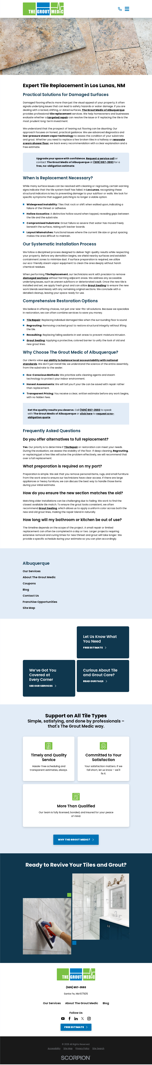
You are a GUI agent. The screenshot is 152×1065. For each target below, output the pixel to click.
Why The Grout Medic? (76, 839)
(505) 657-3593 (76, 987)
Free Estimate (76, 1027)
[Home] (43, 8)
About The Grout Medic (81, 1003)
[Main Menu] (127, 9)
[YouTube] (63, 1018)
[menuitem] (76, 571)
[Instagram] (89, 1018)
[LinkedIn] (76, 1018)
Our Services (52, 1003)
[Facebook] (69, 1018)
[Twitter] (82, 1018)
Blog (106, 1003)
